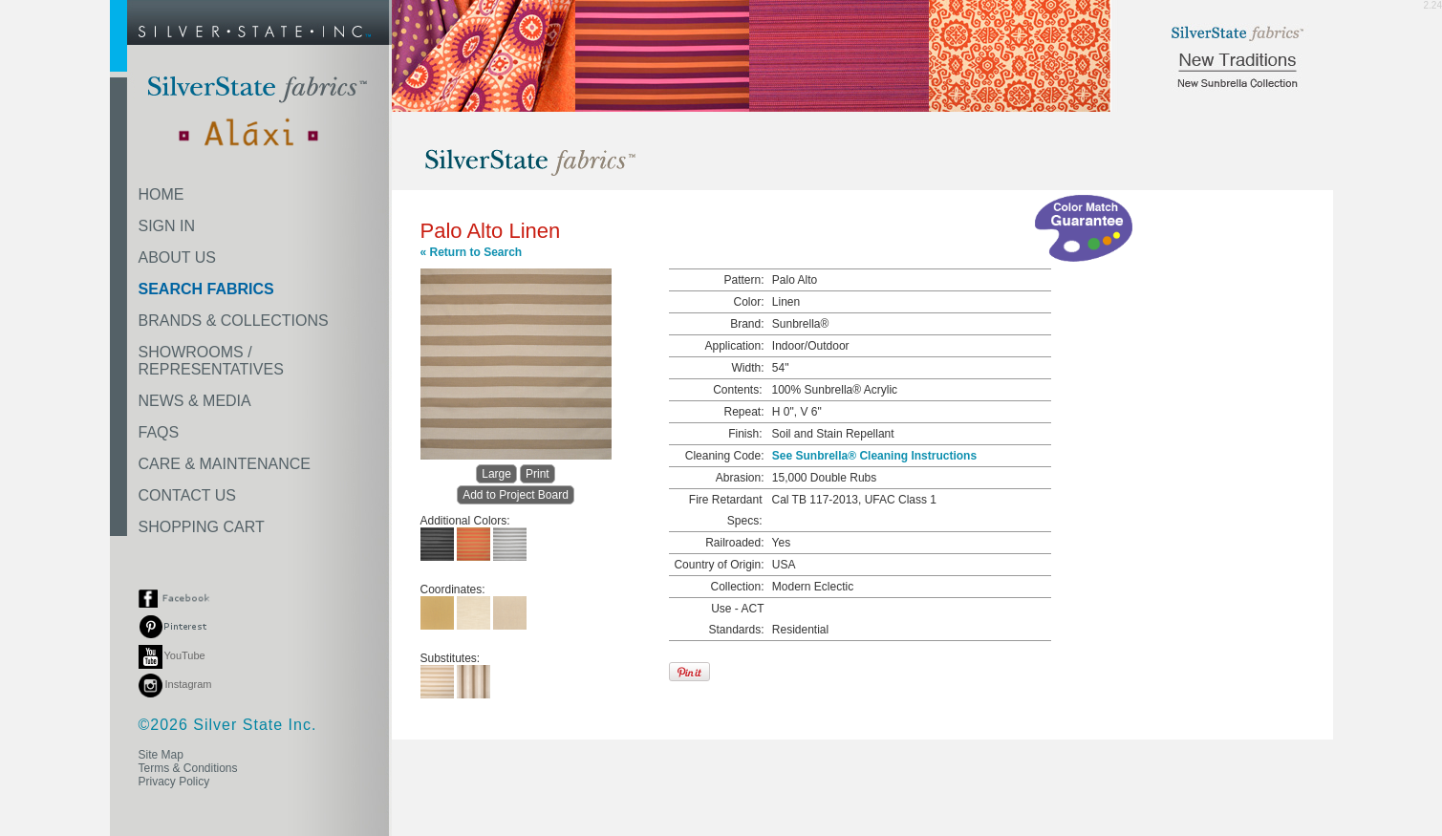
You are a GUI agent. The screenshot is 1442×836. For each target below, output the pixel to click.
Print (537, 474)
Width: (747, 368)
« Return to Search (471, 252)
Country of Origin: (719, 564)
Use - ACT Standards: (736, 619)
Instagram (175, 684)
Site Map (161, 754)
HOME (161, 194)
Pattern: (743, 280)
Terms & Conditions (188, 768)
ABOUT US (178, 257)
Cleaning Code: (724, 455)
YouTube (172, 655)
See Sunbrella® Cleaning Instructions (874, 455)
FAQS (159, 432)
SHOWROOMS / (211, 360)
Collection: (737, 586)
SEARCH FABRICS (206, 289)
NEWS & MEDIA (195, 401)
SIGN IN (167, 226)
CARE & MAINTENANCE (225, 464)
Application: (734, 346)
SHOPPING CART (202, 527)
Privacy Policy (174, 781)
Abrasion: (740, 477)
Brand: (747, 324)
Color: (748, 302)
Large (496, 474)
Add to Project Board (516, 495)
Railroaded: (734, 542)
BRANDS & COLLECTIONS (234, 320)
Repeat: (743, 411)
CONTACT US (188, 495)
